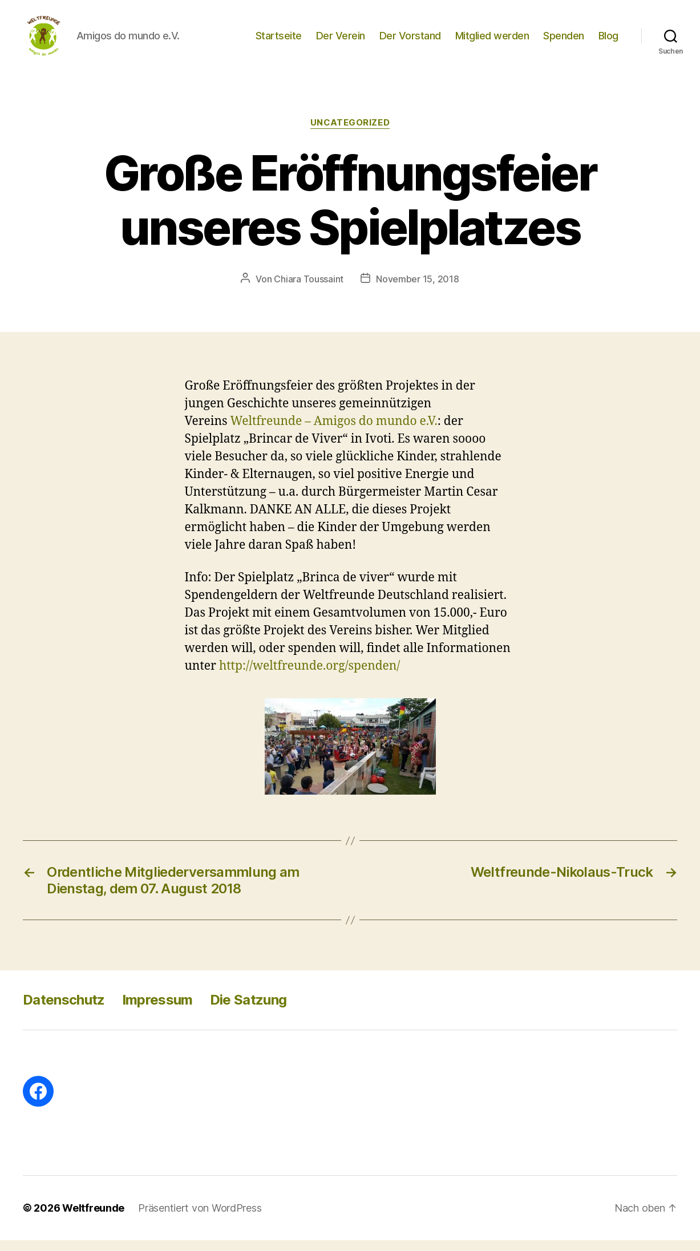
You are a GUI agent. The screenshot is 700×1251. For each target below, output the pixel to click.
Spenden (563, 41)
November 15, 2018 (417, 290)
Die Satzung (248, 1010)
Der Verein (340, 41)
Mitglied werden (492, 41)
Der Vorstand (410, 41)
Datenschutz (64, 1010)
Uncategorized (350, 134)
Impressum (157, 1010)
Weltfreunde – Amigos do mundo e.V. (334, 432)
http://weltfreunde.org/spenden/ (309, 677)
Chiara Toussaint (308, 290)
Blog (608, 41)
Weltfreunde (93, 1219)
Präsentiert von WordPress (199, 1219)
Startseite (279, 41)
